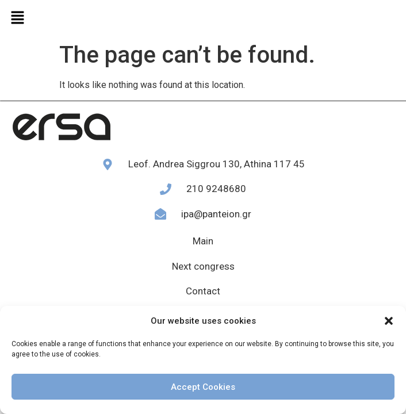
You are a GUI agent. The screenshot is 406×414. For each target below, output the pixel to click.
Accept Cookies (203, 387)
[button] (388, 321)
